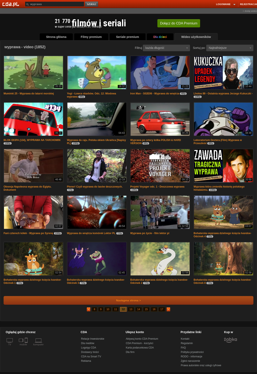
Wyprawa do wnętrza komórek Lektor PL (91, 233)
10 (107, 309)
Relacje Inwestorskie (92, 338)
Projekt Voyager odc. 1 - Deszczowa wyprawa (157, 186)
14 (138, 309)
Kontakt (185, 338)
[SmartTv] (26, 347)
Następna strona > (126, 300)
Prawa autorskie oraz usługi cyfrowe (201, 365)
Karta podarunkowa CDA (140, 347)
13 (131, 309)
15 (146, 309)
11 (115, 309)
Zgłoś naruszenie (190, 360)
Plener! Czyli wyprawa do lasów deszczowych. (95, 186)
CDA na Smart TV (91, 356)
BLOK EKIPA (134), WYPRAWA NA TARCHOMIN (32, 140)
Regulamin (187, 343)
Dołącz (178, 23)
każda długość (166, 48)
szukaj (92, 4)
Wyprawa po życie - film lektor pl (149, 233)
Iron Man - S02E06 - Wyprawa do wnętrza (154, 93)
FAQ (183, 347)
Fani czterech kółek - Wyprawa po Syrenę (28, 233)
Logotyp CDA (88, 347)
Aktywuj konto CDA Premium (142, 338)
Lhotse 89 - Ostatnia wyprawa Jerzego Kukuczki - (223, 93)
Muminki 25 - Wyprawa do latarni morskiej (29, 93)
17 (161, 309)
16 (154, 309)
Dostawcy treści (90, 352)
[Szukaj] (54, 4)
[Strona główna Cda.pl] (11, 4)
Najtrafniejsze (230, 48)
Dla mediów (87, 343)
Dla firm (130, 352)
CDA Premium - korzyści (139, 343)
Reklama (86, 360)
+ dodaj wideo (250, 11)
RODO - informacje (191, 356)
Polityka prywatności (192, 352)
